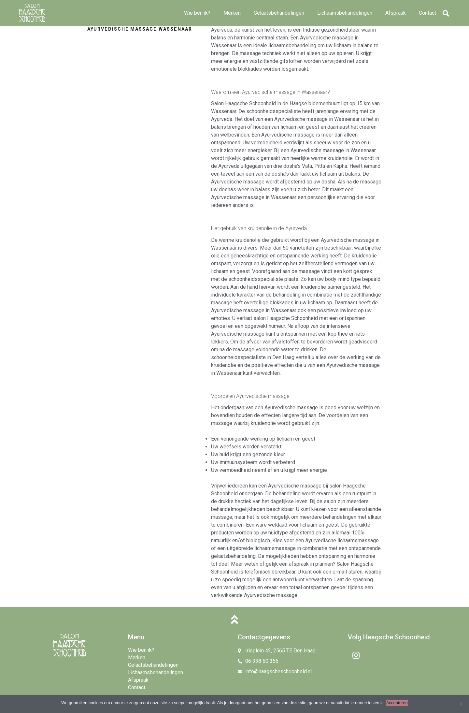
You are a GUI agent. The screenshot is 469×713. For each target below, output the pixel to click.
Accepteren (397, 702)
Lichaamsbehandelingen (344, 13)
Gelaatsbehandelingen (279, 13)
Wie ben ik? (197, 13)
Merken (232, 13)
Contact (427, 13)
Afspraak (395, 13)
